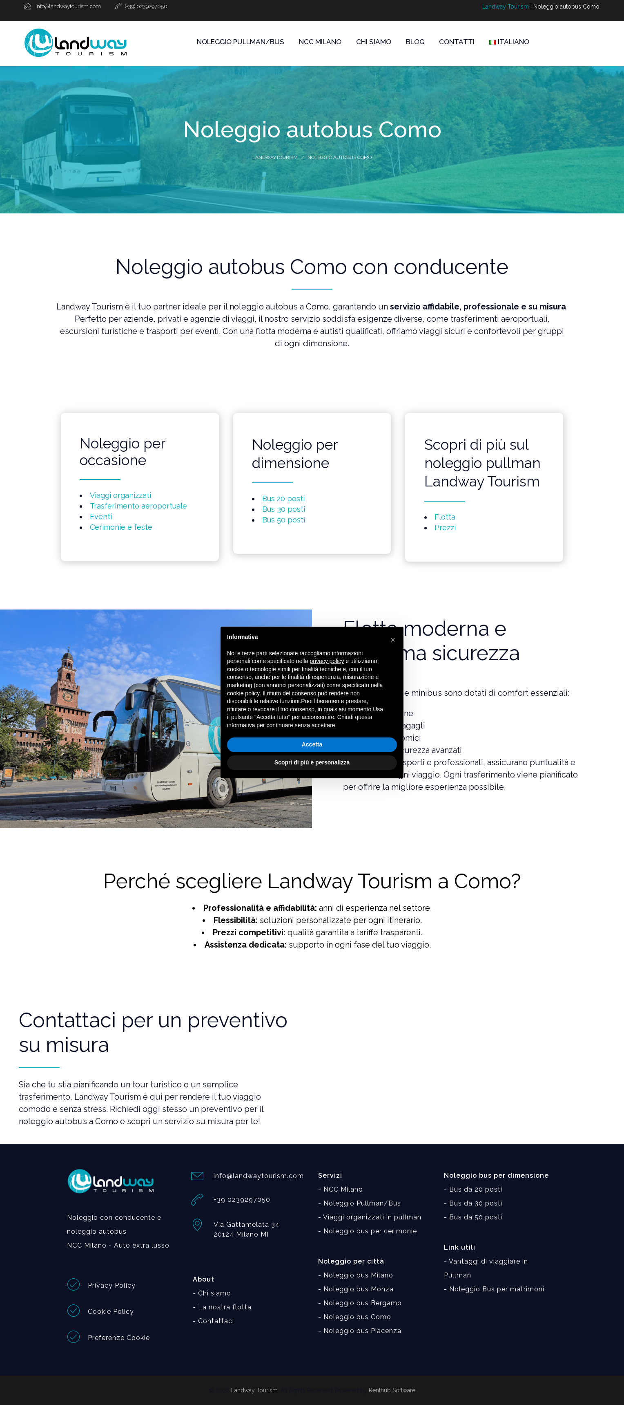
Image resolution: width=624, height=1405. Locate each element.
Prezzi (445, 527)
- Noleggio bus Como (354, 1317)
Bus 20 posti (283, 498)
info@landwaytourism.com (259, 1176)
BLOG (415, 42)
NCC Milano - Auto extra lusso (118, 1245)
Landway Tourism (505, 6)
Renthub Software (392, 1390)
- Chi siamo (212, 1293)
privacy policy (327, 661)
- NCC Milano (340, 1189)
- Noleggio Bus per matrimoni (494, 1289)
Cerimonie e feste (121, 527)
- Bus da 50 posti (473, 1217)
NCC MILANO (320, 42)
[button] (392, 639)
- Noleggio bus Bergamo (360, 1303)
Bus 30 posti (283, 509)
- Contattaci (213, 1321)
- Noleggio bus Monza (356, 1289)
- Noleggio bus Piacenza (359, 1331)
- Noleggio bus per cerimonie (367, 1231)
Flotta (445, 517)
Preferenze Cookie (119, 1338)
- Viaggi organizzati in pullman (369, 1217)
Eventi (101, 516)
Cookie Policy (111, 1311)
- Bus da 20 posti (473, 1189)
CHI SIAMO (373, 42)
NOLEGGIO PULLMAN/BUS (240, 42)
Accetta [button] (312, 744)
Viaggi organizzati (120, 495)
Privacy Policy (112, 1285)
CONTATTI (457, 42)
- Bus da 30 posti (473, 1203)
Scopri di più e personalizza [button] (312, 762)
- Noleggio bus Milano (355, 1275)
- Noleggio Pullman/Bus (359, 1203)
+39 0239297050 (242, 1199)
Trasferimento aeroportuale (138, 506)
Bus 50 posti (283, 519)
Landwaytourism (275, 157)
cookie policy (243, 693)
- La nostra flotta (222, 1307)
